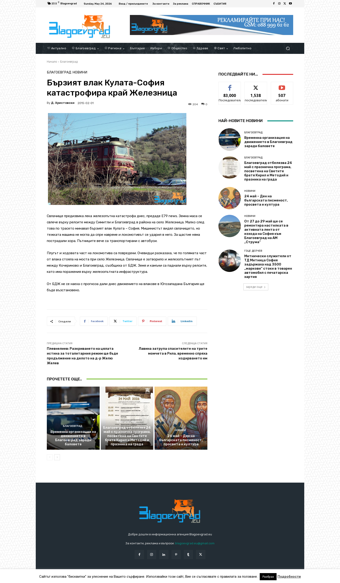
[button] (287, 48)
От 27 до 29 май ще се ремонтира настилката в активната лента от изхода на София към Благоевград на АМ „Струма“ (266, 231)
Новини (79, 72)
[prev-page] (50, 457)
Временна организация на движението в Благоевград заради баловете (73, 438)
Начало (52, 62)
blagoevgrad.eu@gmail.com (195, 543)
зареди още (256, 287)
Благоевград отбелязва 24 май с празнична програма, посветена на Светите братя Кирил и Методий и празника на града (127, 436)
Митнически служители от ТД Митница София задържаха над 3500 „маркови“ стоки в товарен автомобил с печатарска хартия (268, 266)
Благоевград (69, 62)
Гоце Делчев (253, 251)
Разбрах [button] (268, 576)
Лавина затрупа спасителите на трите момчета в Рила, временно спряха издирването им (173, 353)
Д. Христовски (63, 102)
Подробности (289, 576)
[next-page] (57, 457)
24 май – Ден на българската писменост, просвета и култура (181, 440)
